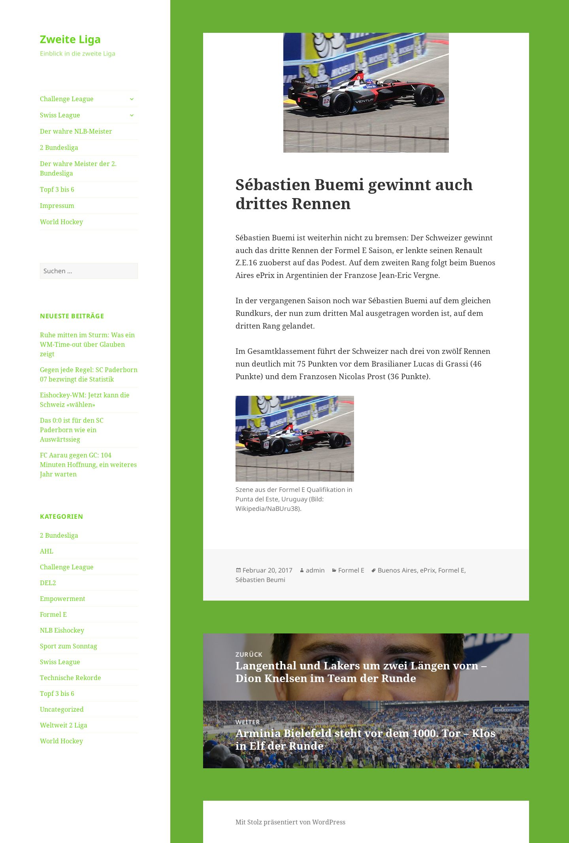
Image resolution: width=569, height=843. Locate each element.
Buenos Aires (397, 570)
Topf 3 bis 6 (57, 189)
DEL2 (48, 582)
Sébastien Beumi (260, 579)
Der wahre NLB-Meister (76, 131)
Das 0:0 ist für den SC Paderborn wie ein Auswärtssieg (72, 430)
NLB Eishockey (62, 630)
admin (315, 570)
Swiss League (60, 115)
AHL (46, 551)
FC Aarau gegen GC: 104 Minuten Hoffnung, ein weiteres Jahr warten (88, 464)
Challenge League (67, 99)
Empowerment (62, 598)
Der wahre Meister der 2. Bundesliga (78, 168)
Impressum (57, 205)
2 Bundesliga (59, 147)
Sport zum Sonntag (68, 646)
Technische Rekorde (70, 677)
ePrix (427, 570)
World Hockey (61, 221)
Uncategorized (62, 709)
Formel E (53, 614)
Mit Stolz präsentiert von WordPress (290, 822)
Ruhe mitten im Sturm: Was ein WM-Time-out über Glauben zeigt (87, 344)
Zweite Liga (70, 39)
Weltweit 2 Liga (63, 725)
